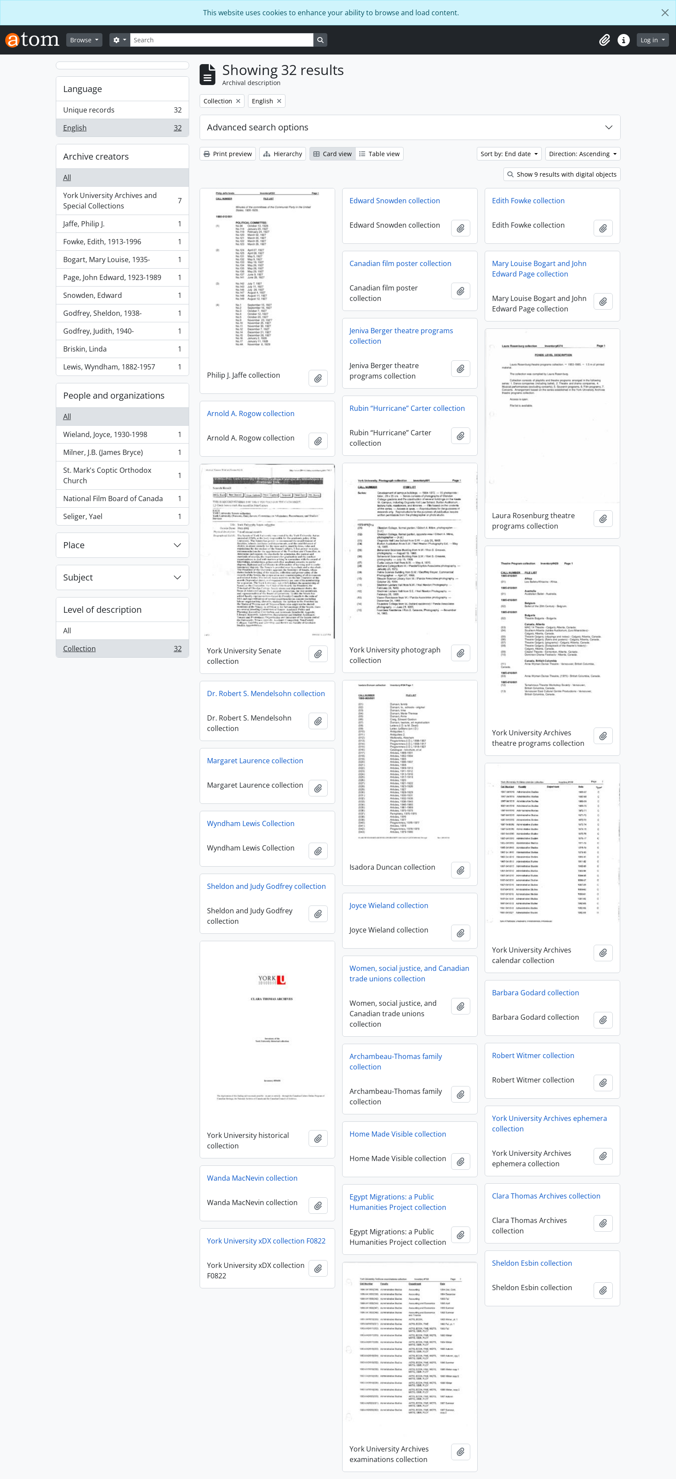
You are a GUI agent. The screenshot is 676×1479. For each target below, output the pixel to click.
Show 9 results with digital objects (562, 174)
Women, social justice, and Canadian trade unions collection (409, 973)
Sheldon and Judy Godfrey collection (266, 886)
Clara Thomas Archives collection (546, 1196)
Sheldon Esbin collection (532, 1263)
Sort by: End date (507, 154)
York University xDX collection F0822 (266, 1241)
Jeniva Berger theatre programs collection (401, 336)
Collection (122, 650)
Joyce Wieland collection (389, 905)
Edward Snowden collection (395, 200)
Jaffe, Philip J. (122, 226)
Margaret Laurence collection (255, 760)
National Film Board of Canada (122, 500)
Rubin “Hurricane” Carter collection (407, 408)
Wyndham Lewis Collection (251, 823)
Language (82, 89)
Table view (379, 154)
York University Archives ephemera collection (549, 1124)
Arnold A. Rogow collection (251, 413)
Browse (81, 40)
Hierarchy (282, 154)
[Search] (222, 40)
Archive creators (96, 156)
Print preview (228, 154)
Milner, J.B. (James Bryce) (122, 454)
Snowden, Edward (122, 297)
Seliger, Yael (122, 518)
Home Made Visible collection (398, 1134)
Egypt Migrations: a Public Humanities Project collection (398, 1202)
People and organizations (114, 395)
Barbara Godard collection (535, 992)
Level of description (102, 609)
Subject (78, 577)
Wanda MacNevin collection (252, 1178)
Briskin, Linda (122, 351)
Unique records (122, 112)
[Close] (665, 12)
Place (74, 545)
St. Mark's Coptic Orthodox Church (122, 475)
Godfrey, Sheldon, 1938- (122, 315)
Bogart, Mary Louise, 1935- (122, 261)
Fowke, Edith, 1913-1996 (122, 243)
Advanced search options (258, 127)
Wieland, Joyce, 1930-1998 (122, 436)
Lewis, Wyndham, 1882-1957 (122, 369)
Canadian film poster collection (401, 263)
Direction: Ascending (580, 154)
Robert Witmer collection (533, 1055)
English (122, 130)
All (67, 177)
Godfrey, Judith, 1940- (122, 333)
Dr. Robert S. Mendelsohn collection (266, 693)
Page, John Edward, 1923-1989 (122, 279)
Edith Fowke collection (528, 200)
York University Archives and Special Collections (122, 201)
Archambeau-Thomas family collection (396, 1062)
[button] (604, 40)
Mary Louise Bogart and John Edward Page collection (539, 269)
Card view (332, 154)
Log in (650, 40)
